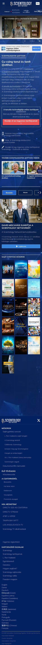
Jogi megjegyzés (6, 642)
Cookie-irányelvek (7, 637)
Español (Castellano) (10, 597)
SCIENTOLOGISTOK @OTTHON (13, 56)
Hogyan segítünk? (10, 567)
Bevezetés (7, 481)
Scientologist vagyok (12, 460)
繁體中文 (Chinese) (9, 624)
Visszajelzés (8, 493)
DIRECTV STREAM (10, 510)
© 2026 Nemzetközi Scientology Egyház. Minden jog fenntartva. (21, 632)
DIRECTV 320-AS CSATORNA (15, 506)
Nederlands (6, 610)
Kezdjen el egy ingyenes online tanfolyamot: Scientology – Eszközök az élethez (21, 148)
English (4, 583)
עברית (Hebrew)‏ (8, 600)
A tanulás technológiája (11, 86)
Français (5, 627)
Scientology (7, 549)
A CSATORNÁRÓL (9, 477)
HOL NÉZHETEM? (9, 503)
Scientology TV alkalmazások (14, 528)
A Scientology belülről (12, 439)
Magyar (5, 602)
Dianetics (6, 563)
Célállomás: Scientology (13, 443)
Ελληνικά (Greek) (9, 591)
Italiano (4, 605)
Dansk (4, 586)
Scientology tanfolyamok (12, 553)
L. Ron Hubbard (9, 556)
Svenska (5, 621)
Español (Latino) (8, 594)
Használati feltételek (8, 634)
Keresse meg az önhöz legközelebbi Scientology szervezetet (18, 134)
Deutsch (5, 589)
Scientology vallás (10, 574)
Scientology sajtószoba (12, 571)
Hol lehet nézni (9, 485)
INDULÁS (36, 48)
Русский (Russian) (9, 619)
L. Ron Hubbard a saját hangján (16, 435)
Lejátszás (21, 246)
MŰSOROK (6, 427)
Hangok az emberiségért (13, 452)
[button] (40, 193)
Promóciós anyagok (11, 498)
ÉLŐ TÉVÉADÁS (8, 470)
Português (6, 616)
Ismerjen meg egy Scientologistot (16, 447)
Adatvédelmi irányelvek (9, 639)
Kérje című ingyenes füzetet (16, 141)
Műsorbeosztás (9, 473)
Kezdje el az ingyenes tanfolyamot (21, 122)
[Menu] (3, 3)
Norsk (4, 613)
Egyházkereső (8, 560)
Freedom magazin (10, 578)
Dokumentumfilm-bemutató (14, 464)
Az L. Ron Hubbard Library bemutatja (18, 456)
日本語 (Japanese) (9, 608)
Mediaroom (8, 489)
